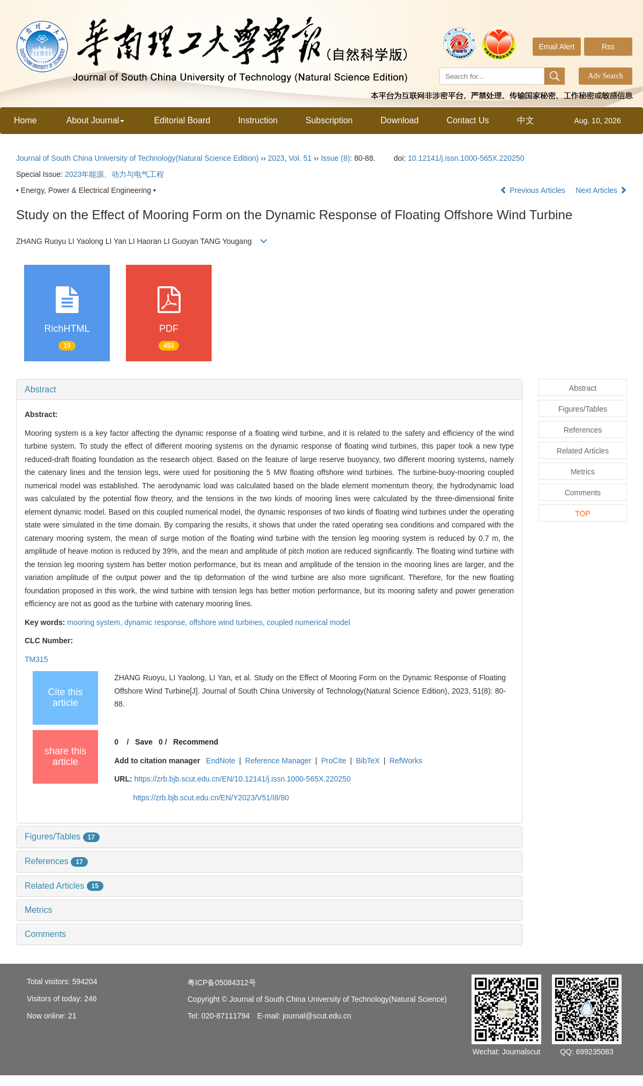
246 (90, 998)
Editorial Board (182, 120)
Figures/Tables (62, 836)
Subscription (329, 120)
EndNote (220, 760)
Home (25, 120)
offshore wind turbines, (228, 622)
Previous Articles (533, 190)
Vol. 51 (300, 158)
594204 (85, 981)
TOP (582, 513)
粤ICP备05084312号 (222, 982)
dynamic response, (156, 622)
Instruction (258, 120)
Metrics (39, 909)
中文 (525, 120)
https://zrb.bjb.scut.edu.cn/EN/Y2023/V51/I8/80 (211, 797)
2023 (276, 158)
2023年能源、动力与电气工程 (114, 174)
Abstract (40, 389)
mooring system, (95, 622)
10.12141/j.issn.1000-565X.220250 (466, 158)
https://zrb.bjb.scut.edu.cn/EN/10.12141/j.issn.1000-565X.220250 (242, 779)
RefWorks (406, 760)
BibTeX (367, 760)
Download (399, 120)
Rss (608, 46)
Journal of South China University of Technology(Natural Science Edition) (137, 158)
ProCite (333, 760)
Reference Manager (278, 760)
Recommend (195, 742)
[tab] (269, 390)
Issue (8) (335, 158)
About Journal (95, 120)
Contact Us (467, 120)
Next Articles (601, 190)
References (56, 861)
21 (72, 1015)
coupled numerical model (308, 622)
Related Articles (64, 885)
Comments (45, 934)
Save (144, 742)
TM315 (36, 659)
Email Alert (557, 46)
